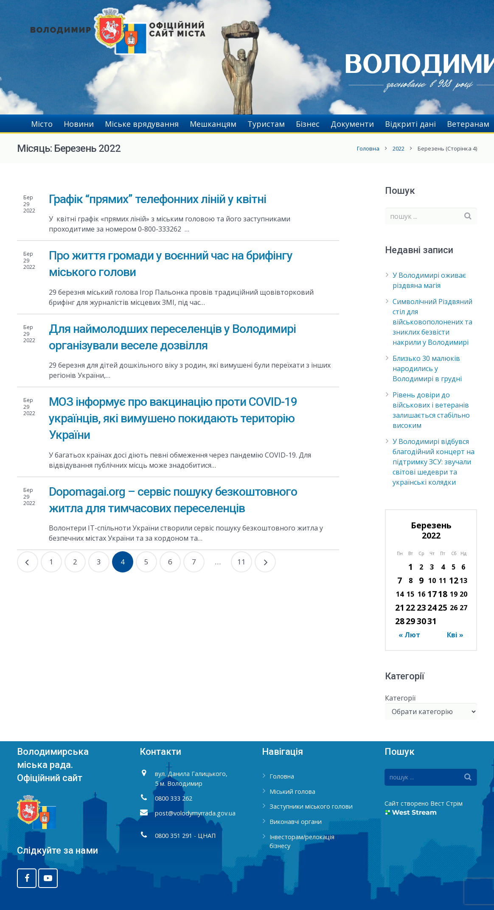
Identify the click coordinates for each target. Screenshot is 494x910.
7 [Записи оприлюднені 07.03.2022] (399, 580)
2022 (398, 148)
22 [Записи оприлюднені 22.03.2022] (410, 607)
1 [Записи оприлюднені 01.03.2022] (410, 566)
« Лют (409, 634)
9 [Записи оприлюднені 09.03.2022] (421, 580)
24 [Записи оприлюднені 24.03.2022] (432, 607)
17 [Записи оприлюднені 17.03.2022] (432, 594)
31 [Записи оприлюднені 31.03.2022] (432, 621)
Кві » (455, 634)
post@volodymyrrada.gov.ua (195, 813)
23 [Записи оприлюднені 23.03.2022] (421, 607)
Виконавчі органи (295, 822)
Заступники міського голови (311, 806)
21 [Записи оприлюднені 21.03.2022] (399, 607)
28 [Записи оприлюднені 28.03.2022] (399, 621)
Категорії (400, 698)
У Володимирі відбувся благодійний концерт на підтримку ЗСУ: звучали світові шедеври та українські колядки (433, 462)
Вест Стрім (446, 803)
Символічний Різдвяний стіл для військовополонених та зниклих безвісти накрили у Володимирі (432, 322)
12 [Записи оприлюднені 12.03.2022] (453, 580)
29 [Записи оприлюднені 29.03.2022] (410, 621)
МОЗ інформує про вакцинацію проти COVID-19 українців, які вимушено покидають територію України (173, 418)
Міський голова (292, 791)
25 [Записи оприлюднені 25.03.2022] (442, 607)
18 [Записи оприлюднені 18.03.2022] (442, 594)
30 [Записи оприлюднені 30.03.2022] (421, 621)
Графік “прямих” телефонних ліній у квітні (157, 199)
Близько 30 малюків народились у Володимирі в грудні (427, 368)
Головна (368, 148)
